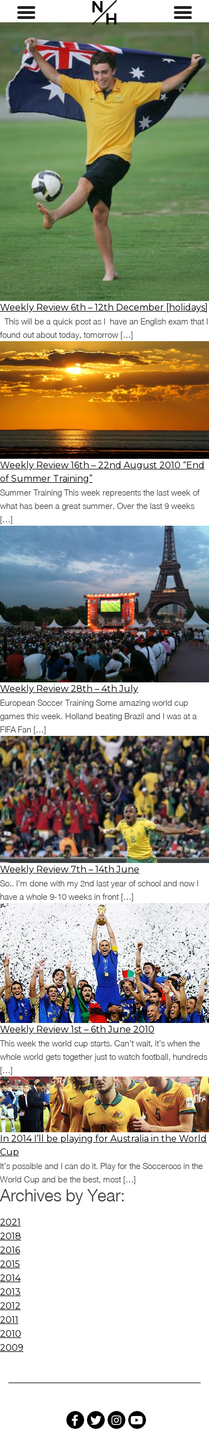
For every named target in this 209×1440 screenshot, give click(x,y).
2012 (10, 1306)
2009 (11, 1347)
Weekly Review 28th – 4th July (69, 688)
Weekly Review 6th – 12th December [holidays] (104, 307)
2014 (10, 1278)
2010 (10, 1334)
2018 (10, 1236)
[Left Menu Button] (26, 13)
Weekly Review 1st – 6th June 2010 (77, 1029)
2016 (10, 1250)
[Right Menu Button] (183, 13)
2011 (9, 1320)
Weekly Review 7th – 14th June (69, 869)
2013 (10, 1292)
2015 (10, 1264)
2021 (10, 1222)
